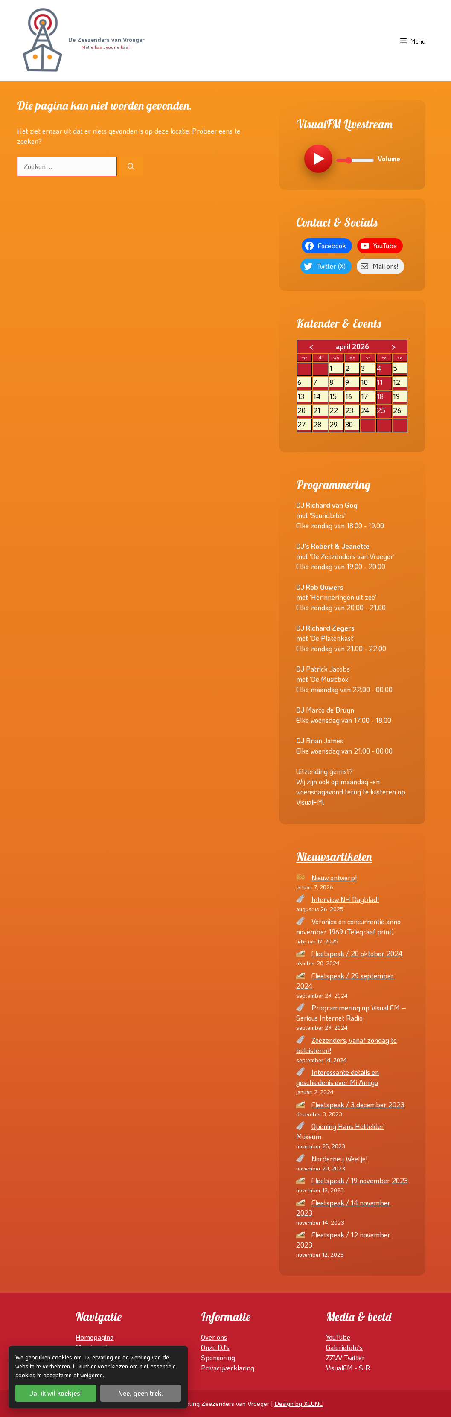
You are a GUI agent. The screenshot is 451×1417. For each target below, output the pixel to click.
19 (400, 397)
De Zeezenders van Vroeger (106, 40)
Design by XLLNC (298, 1403)
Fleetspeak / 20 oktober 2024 (356, 953)
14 (320, 397)
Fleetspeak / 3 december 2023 (357, 1104)
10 (368, 382)
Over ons (214, 1337)
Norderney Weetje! (339, 1158)
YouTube (338, 1337)
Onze (209, 1347)
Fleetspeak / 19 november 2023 (359, 1180)
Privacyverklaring (227, 1367)
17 (368, 397)
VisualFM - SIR (348, 1367)
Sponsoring (218, 1357)
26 (400, 411)
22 (336, 411)
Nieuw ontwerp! (334, 877)
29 (336, 425)
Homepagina (94, 1337)
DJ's (224, 1347)
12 (400, 382)
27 (304, 425)
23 (352, 411)
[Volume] (355, 160)
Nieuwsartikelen (334, 857)
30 (352, 425)
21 (320, 411)
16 (352, 397)
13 (304, 397)
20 (304, 411)
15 (336, 397)
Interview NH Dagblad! (345, 899)
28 (320, 425)
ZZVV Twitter (345, 1357)
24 (368, 411)
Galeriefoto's (344, 1347)
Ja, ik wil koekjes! (55, 1392)
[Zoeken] (131, 166)
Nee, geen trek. (140, 1392)
